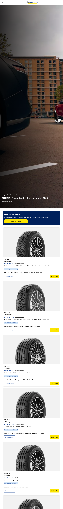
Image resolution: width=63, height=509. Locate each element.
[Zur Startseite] (33, 2)
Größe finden (54, 276)
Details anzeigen (9, 276)
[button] (14, 263)
